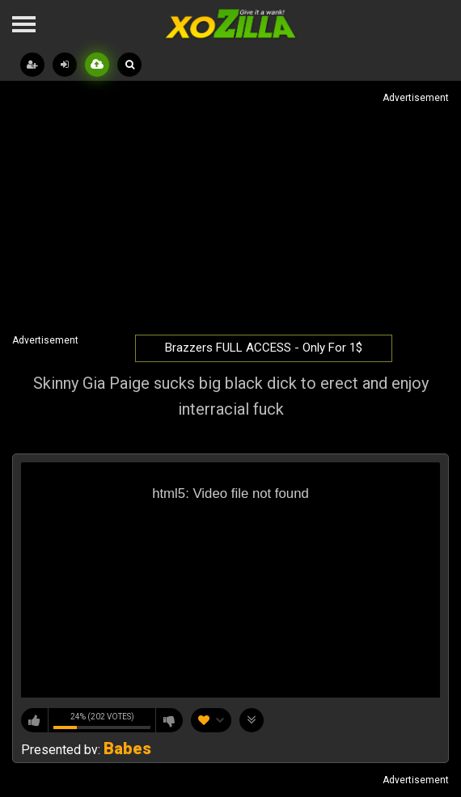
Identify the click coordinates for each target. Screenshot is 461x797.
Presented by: (86, 749)
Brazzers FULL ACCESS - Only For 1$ (263, 347)
